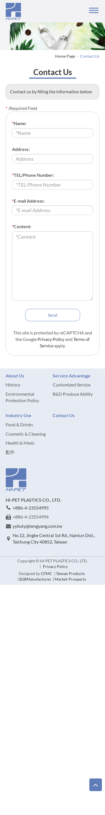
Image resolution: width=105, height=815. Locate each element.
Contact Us (89, 56)
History (13, 384)
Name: (19, 123)
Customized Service (71, 384)
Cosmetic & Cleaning (26, 433)
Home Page (65, 56)
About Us (15, 375)
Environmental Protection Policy (22, 397)
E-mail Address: (28, 200)
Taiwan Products (70, 573)
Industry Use (18, 415)
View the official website (48, 664)
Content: (21, 226)
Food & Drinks (19, 424)
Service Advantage (71, 375)
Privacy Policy (51, 339)
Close (5, 587)
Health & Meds (20, 442)
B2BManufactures (35, 579)
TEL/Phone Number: (33, 175)
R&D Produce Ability (73, 394)
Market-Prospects (70, 579)
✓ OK (66, 811)
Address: (21, 149)
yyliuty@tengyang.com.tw (37, 526)
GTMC (46, 573)
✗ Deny (7, 607)
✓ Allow (8, 600)
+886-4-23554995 (31, 507)
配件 (10, 452)
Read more (12, 664)
